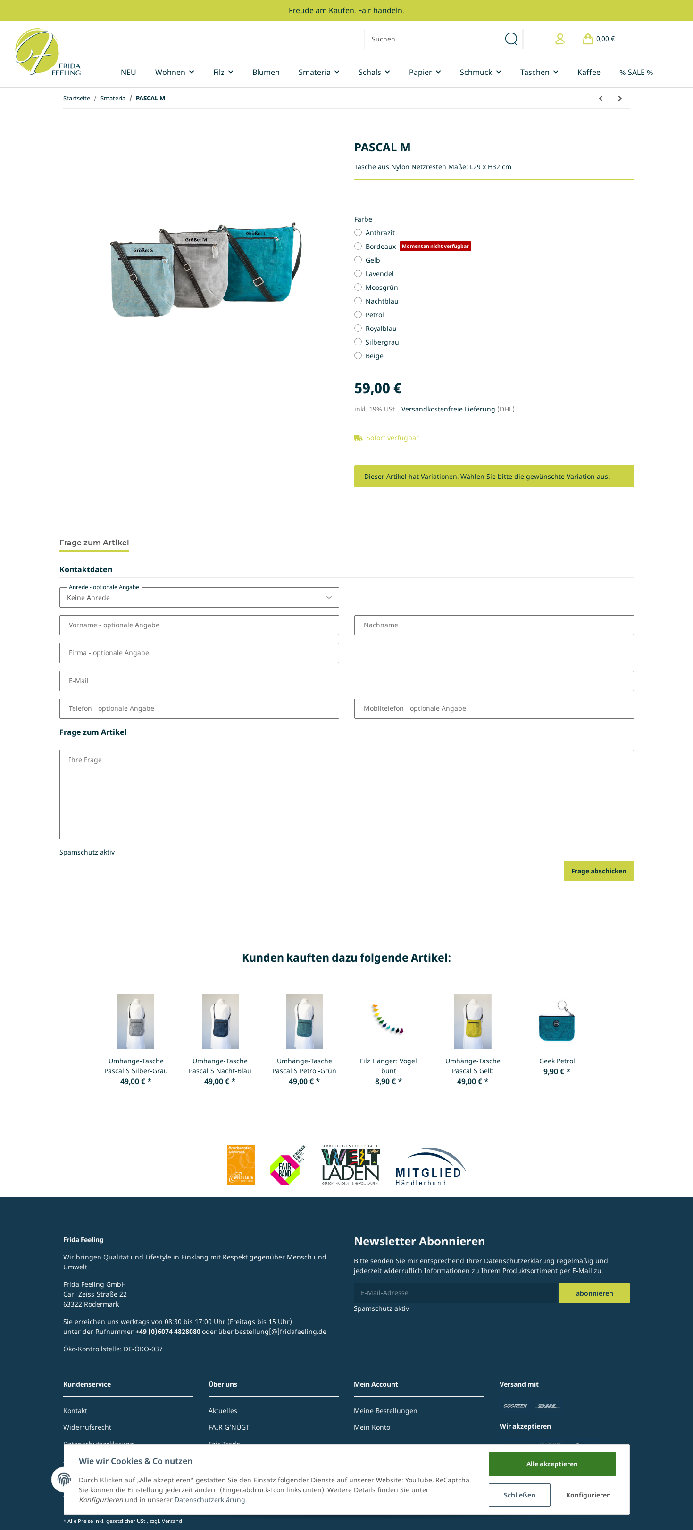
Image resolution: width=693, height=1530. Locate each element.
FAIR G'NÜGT (229, 1427)
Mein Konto (372, 1427)
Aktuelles (223, 1410)
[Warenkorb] (598, 39)
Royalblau (381, 328)
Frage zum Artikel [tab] (94, 542)
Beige (375, 355)
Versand (172, 1520)
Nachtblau (382, 300)
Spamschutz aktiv (87, 851)
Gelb (373, 259)
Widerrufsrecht (87, 1427)
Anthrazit (380, 232)
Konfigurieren (588, 1494)
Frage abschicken (598, 870)
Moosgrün (382, 287)
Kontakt (75, 1410)
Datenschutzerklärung (519, 1260)
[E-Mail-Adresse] (455, 1293)
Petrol (375, 314)
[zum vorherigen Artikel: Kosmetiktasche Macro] (600, 98)
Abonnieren (594, 1293)
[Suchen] (432, 39)
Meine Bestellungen (385, 1410)
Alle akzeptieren (552, 1463)
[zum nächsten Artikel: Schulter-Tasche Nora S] (620, 98)
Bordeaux (418, 246)
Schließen (519, 1494)
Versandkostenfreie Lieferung (449, 408)
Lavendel (380, 273)
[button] (560, 39)
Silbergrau (382, 341)
